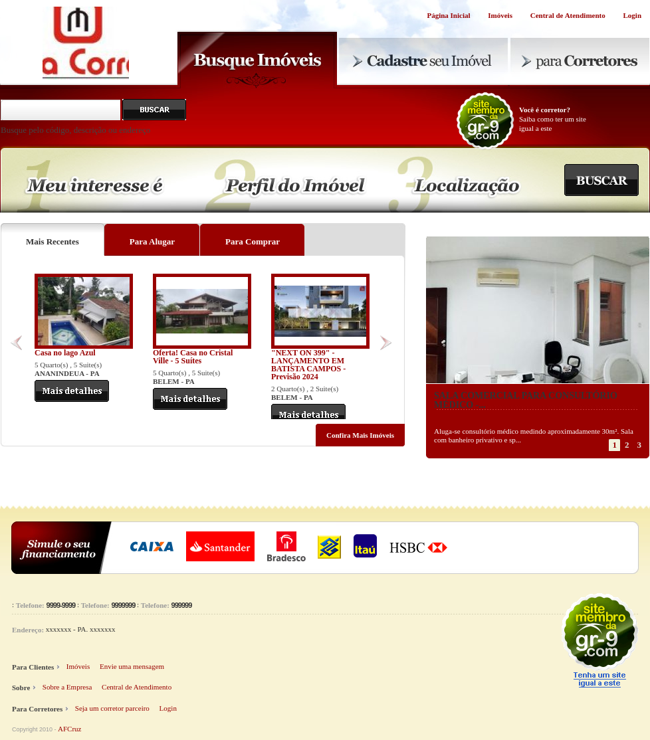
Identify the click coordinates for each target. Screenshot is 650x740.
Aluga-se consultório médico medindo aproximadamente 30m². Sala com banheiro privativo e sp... (533, 435)
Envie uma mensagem (132, 666)
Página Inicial (448, 15)
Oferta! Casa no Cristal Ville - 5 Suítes (193, 356)
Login (632, 15)
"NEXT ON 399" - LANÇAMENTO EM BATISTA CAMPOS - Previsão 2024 (308, 364)
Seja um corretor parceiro (112, 708)
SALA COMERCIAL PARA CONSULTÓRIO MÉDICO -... (525, 400)
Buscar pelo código (154, 109)
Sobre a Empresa (67, 687)
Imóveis (500, 15)
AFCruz (69, 729)
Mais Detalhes (72, 391)
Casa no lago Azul (65, 352)
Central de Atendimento (567, 15)
